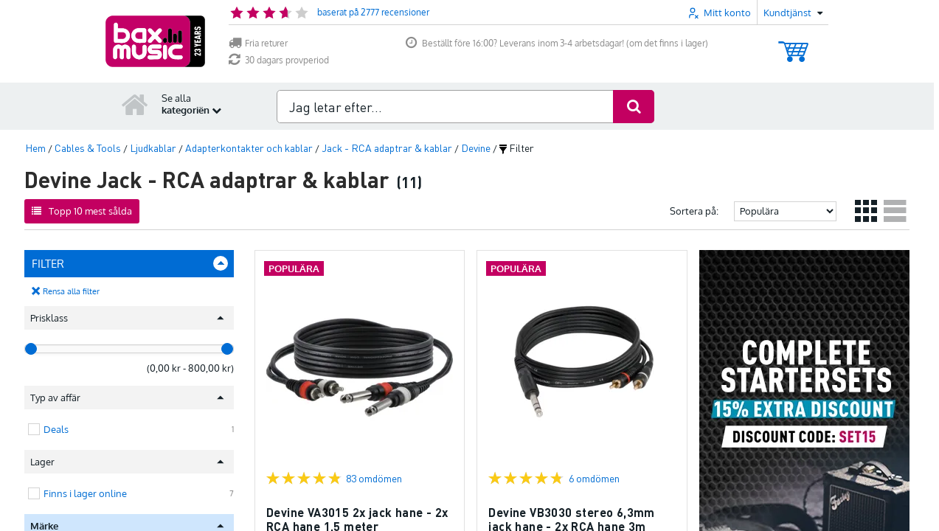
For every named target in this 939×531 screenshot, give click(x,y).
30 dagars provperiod (279, 60)
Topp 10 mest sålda (82, 211)
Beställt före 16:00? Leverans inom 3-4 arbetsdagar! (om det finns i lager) (557, 43)
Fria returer (258, 43)
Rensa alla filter (71, 291)
